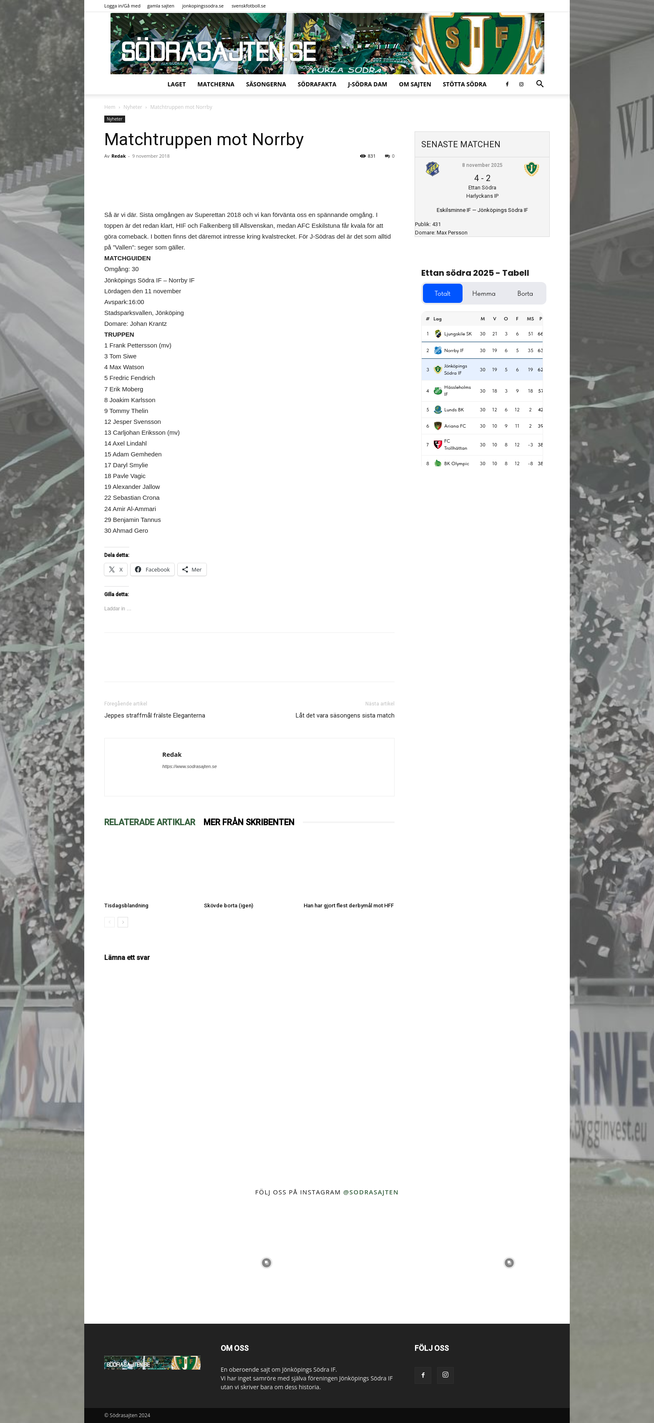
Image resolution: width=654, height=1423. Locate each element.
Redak (118, 156)
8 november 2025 (482, 165)
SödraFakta (317, 84)
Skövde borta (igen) (228, 905)
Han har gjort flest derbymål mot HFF (349, 905)
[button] (540, 85)
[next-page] (123, 922)
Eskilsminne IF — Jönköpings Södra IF (482, 210)
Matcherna (215, 84)
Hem (110, 107)
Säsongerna (266, 84)
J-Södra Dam (367, 84)
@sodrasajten (371, 1192)
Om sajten (415, 84)
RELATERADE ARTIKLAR (149, 822)
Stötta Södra (465, 84)
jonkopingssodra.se (203, 6)
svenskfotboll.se (248, 6)
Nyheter (132, 107)
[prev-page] (109, 922)
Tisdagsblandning (126, 905)
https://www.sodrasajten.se (189, 766)
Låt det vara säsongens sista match (345, 715)
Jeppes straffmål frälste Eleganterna (154, 715)
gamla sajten (160, 6)
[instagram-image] (145, 1263)
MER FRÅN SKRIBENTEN (249, 822)
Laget (177, 84)
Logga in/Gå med (122, 6)
